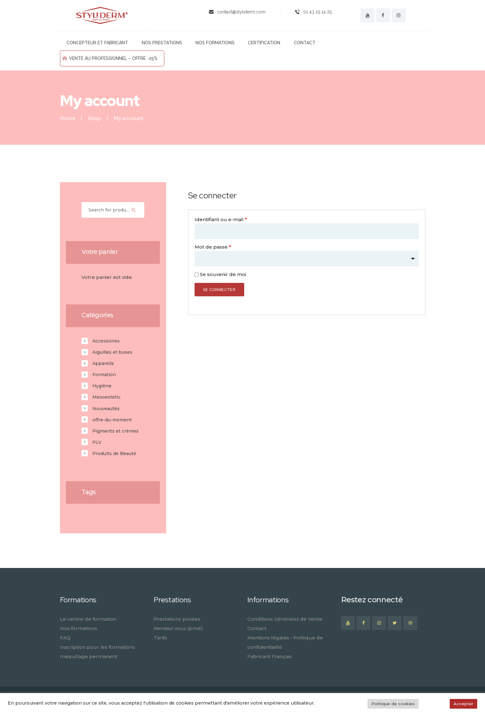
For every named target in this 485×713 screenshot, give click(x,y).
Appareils (103, 363)
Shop (94, 118)
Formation (104, 374)
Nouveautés (106, 408)
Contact (256, 628)
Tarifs (160, 638)
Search (136, 210)
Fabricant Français (269, 656)
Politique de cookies (393, 703)
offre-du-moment (112, 420)
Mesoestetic (106, 397)
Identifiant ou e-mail (221, 219)
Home (68, 118)
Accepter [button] (463, 703)
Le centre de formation (88, 619)
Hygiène (101, 386)
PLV (96, 442)
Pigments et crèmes (115, 431)
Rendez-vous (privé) (178, 628)
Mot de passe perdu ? (222, 305)
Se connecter (219, 289)
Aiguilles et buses (112, 352)
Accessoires (106, 341)
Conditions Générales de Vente (284, 619)
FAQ (65, 638)
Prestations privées (177, 619)
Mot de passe (213, 247)
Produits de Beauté (114, 453)
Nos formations (78, 628)
